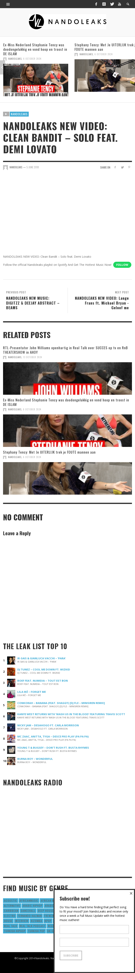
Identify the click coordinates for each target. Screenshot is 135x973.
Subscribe (70, 955)
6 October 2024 (32, 58)
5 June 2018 (32, 167)
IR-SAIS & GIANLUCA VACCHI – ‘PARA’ (41, 658)
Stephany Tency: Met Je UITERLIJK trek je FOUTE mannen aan (49, 452)
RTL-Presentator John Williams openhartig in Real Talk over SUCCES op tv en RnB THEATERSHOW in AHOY (65, 350)
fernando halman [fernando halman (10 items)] (30, 916)
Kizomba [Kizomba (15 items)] (36, 921)
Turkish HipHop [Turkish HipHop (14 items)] (14, 931)
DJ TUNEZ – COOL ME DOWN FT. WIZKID (43, 669)
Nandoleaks (19, 114)
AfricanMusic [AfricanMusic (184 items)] (29, 900)
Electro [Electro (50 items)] (9, 916)
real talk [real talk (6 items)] (10, 926)
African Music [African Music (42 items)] (50, 900)
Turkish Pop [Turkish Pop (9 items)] (36, 931)
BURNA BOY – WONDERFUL (35, 759)
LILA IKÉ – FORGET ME (31, 692)
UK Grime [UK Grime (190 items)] (53, 931)
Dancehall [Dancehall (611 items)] (28, 910)
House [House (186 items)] (8, 921)
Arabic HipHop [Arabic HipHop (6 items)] (32, 905)
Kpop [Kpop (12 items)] (48, 921)
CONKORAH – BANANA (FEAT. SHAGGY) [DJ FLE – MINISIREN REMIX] (61, 703)
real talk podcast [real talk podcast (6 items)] (32, 926)
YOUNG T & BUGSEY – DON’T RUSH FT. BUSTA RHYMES (53, 747)
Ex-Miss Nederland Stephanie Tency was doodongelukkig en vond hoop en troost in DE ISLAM (35, 49)
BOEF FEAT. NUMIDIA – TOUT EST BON (42, 680)
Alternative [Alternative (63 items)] (12, 905)
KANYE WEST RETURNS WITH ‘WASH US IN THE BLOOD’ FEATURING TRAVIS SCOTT (71, 714)
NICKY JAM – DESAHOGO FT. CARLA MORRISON (48, 725)
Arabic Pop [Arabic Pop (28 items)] (52, 905)
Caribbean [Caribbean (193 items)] (11, 910)
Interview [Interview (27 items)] (21, 921)
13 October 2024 (32, 357)
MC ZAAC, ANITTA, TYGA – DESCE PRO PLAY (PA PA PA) (53, 736)
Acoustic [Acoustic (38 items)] (10, 900)
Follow (122, 265)
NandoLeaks (15, 58)
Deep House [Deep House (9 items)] (46, 910)
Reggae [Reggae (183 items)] (53, 926)
